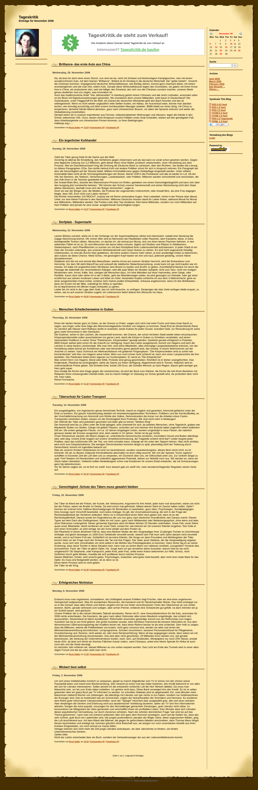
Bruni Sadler (74, 128)
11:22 (86, 384)
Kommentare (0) (97, 128)
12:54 (86, 128)
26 (239, 50)
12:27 (86, 209)
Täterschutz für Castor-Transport (82, 396)
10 (231, 44)
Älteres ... (214, 89)
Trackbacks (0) (112, 128)
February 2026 (216, 84)
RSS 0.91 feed (219, 104)
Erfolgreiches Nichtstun (76, 582)
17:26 (86, 654)
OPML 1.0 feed (219, 121)
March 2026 (215, 81)
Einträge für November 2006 (36, 20)
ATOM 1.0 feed (219, 116)
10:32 (86, 742)
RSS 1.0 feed (219, 107)
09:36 (86, 297)
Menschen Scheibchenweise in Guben (86, 309)
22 (221, 50)
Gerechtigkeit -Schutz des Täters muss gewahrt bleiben (98, 486)
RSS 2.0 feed (219, 110)
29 (221, 54)
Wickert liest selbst (72, 667)
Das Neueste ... (217, 86)
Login (212, 138)
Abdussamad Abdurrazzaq (146, 780)
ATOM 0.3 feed (219, 113)
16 (226, 47)
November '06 (226, 33)
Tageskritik (28, 17)
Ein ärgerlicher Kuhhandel (77, 140)
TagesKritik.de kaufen (140, 50)
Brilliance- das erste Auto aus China (84, 64)
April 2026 (214, 79)
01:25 (86, 570)
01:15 (86, 474)
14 (216, 47)
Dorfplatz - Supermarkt (75, 222)
